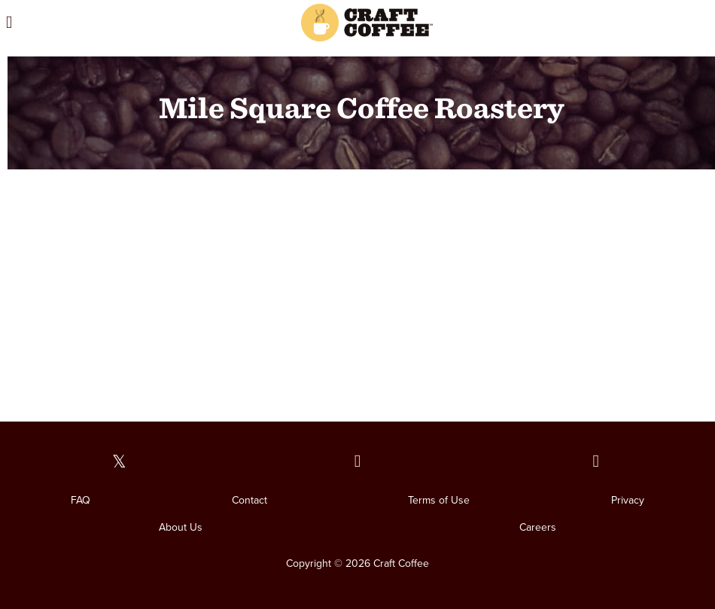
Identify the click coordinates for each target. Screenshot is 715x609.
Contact (249, 500)
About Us (180, 527)
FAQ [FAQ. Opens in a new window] (80, 500)
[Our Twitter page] (119, 462)
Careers (537, 527)
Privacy (627, 500)
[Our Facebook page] (358, 462)
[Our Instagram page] (595, 462)
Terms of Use (439, 500)
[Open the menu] (103, 22)
